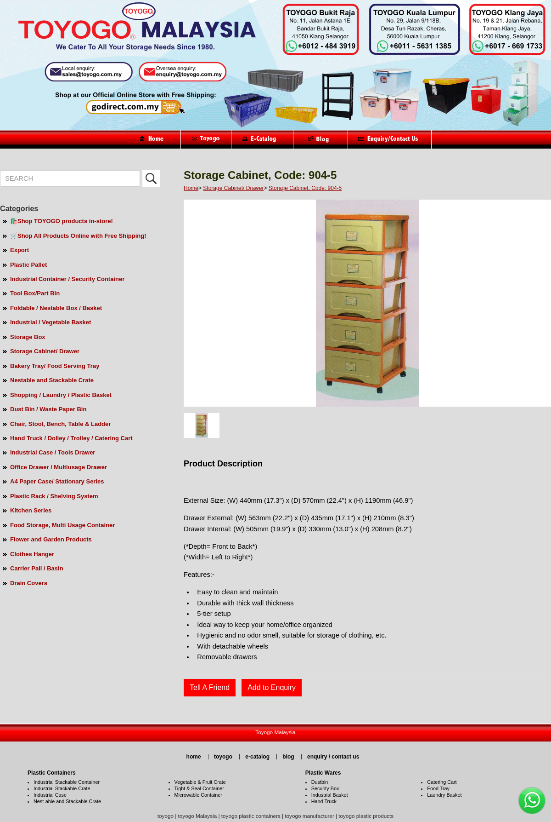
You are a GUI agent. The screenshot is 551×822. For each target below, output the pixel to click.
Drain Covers (28, 583)
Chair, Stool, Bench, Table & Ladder (60, 423)
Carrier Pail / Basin (36, 568)
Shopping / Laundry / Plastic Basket (61, 394)
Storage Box (27, 336)
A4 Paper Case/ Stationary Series (57, 481)
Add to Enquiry (271, 687)
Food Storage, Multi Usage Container (62, 525)
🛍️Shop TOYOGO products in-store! (61, 221)
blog (288, 756)
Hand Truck (324, 801)
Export (19, 250)
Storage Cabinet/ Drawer (44, 351)
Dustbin (319, 782)
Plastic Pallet (28, 264)
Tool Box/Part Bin (35, 293)
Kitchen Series (30, 510)
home (193, 756)
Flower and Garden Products (51, 539)
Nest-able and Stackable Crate (67, 801)
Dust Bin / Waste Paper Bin (48, 409)
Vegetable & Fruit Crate (200, 782)
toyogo (223, 756)
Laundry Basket (444, 795)
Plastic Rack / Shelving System (54, 496)
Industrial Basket (329, 795)
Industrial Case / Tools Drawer (52, 452)
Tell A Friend (210, 687)
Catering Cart (441, 782)
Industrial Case (50, 795)
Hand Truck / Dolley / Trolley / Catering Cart (71, 438)
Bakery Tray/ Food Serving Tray (54, 365)
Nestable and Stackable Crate (52, 380)
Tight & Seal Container (199, 788)
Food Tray (438, 788)
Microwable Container (198, 795)
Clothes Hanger (32, 554)
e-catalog (257, 756)
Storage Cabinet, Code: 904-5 (305, 188)
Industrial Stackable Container (67, 782)
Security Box (325, 788)
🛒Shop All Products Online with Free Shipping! (78, 235)
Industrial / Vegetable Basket (50, 322)
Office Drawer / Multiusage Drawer (58, 467)
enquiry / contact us (333, 756)
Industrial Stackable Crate (62, 788)
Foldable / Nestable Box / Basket (56, 308)
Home (191, 188)
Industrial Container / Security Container (67, 279)
